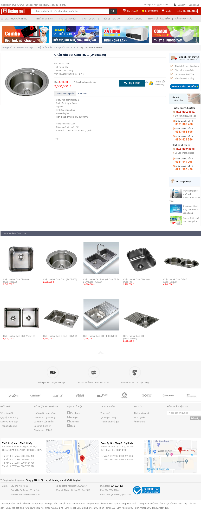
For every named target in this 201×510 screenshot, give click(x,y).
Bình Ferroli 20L (90, 508)
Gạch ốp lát (89, 19)
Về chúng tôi (7, 413)
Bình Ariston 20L (142, 508)
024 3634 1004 (17, 450)
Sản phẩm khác (183, 19)
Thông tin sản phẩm (65, 94)
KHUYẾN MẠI (151, 11)
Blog (71, 426)
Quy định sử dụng (9, 417)
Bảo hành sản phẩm (44, 421)
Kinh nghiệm (140, 417)
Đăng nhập (194, 5)
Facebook (73, 413)
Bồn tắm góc (87, 503)
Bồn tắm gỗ (60, 503)
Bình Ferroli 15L (107, 508)
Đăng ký (181, 5)
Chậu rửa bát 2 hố (34, 508)
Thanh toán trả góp (110, 421)
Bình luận (82, 94)
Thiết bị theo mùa (111, 19)
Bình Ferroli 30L (73, 508)
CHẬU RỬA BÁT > (46, 47)
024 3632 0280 (119, 450)
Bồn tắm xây (101, 503)
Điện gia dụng (134, 19)
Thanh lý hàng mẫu (159, 19)
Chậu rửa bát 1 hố (54, 508)
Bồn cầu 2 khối (13, 503)
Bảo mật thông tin (42, 426)
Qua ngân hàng (108, 417)
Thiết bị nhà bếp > (27, 47)
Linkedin (73, 421)
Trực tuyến (106, 413)
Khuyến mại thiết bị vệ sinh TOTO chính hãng (190, 209)
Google (72, 417)
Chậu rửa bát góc (172, 503)
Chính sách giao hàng (44, 417)
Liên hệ (168, 11)
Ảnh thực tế (139, 421)
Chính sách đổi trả (43, 430)
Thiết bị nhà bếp (67, 19)
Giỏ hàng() (132, 11)
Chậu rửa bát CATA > (67, 47)
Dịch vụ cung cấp (9, 421)
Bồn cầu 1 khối (30, 503)
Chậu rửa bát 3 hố (15, 508)
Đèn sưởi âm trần (154, 503)
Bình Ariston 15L (160, 508)
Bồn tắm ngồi (46, 503)
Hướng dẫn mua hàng (45, 413)
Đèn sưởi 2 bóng (135, 503)
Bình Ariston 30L (125, 508)
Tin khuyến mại (141, 413)
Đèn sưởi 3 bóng (117, 503)
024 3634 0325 (34, 450)
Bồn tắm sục (73, 503)
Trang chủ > (9, 47)
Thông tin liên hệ (9, 426)
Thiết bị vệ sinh (44, 19)
